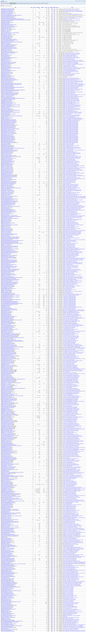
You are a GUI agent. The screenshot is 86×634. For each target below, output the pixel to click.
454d (52, 59)
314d (52, 83)
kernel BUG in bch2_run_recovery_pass (6, 194)
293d (52, 43)
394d (52, 120)
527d (52, 193)
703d (52, 30)
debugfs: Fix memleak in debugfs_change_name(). (70, 54)
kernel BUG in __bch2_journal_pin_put (6, 166)
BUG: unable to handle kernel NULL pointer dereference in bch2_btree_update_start (12, 87)
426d (52, 130)
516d (52, 127)
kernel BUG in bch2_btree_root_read (6, 180)
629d (52, 220)
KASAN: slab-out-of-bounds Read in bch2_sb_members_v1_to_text (10, 104)
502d (52, 169)
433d (52, 119)
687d (52, 38)
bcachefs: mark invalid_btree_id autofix (69, 92)
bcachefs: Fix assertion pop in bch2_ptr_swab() (70, 195)
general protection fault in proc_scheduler (6, 164)
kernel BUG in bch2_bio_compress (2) (6, 178)
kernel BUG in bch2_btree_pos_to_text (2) (6, 170)
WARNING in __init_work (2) (5, 107)
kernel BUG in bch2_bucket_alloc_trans (6, 239)
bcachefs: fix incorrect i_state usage (68, 225)
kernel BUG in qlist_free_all (4, 144)
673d (52, 248)
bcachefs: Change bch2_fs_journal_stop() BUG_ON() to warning (72, 231)
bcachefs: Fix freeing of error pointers (69, 227)
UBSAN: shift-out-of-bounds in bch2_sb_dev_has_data (8, 260)
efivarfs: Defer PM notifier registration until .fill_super (72, 156)
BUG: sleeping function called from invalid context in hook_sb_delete (10, 67)
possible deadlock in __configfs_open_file (6, 10)
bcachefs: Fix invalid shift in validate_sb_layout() (71, 203)
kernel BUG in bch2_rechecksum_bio (6, 165)
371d (52, 135)
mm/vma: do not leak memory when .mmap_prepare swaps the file (72, 14)
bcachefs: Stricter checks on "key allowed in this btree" (71, 153)
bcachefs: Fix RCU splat (66, 238)
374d (52, 145)
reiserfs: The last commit (67, 183)
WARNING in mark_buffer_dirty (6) (5, 177)
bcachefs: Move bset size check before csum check (70, 79)
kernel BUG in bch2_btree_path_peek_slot (6, 25)
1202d (52, 69)
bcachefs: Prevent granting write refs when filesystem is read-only (73, 118)
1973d (52, 19)
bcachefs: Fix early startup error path (69, 154)
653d (52, 230)
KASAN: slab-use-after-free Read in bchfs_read (7, 146)
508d (52, 45)
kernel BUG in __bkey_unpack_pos (5, 188)
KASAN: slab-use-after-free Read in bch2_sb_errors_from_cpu (9, 251)
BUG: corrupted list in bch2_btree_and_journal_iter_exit (8, 176)
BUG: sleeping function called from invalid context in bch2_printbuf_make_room (11, 240)
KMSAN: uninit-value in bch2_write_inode (6, 152)
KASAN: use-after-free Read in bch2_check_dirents (7, 45)
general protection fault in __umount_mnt (6, 12)
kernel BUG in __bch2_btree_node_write (6, 168)
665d (52, 255)
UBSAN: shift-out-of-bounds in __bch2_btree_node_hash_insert (9, 92)
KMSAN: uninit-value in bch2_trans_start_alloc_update (8, 121)
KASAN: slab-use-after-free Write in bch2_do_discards (8, 47)
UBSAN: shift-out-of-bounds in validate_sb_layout (7, 203)
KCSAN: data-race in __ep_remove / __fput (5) (7, 191)
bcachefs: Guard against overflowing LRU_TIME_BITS (70, 254)
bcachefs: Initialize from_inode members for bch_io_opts (71, 152)
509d (52, 154)
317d (52, 117)
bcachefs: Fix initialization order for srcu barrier (71, 255)
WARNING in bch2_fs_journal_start (5, 50)
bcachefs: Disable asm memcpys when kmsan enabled (70, 121)
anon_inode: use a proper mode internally (69, 116)
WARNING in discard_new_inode (5, 225)
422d (52, 27)
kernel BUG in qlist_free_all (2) (5, 71)
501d (52, 144)
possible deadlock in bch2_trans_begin (6, 108)
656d (52, 239)
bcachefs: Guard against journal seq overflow (70, 166)
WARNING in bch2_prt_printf (5, 23)
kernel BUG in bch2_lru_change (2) (5, 219)
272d (52, 61)
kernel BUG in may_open (4, 116)
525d (52, 179)
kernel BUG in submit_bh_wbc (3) (5, 207)
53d (52, 9)
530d (52, 203)
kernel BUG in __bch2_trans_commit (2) (6, 117)
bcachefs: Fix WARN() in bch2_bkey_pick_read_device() (71, 145)
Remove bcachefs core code (67, 72)
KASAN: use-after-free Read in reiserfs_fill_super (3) (8, 183)
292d (52, 82)
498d (52, 160)
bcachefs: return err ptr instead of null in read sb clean (72, 213)
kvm (15, 255)
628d (52, 229)
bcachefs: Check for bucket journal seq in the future (71, 172)
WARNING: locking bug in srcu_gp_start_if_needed (8, 255)
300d (52, 104)
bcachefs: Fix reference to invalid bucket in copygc (71, 99)
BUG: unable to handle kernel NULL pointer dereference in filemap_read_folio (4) (11, 18)
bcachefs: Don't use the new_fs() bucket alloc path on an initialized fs (74, 230)
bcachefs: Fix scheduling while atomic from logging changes (72, 148)
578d (52, 218)
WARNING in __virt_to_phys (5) (5, 227)
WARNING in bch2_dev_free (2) (5, 42)
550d (52, 204)
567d (52, 208)
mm (14, 13)
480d (52, 131)
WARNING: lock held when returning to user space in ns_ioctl (9, 242)
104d (52, 56)
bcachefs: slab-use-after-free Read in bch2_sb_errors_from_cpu (72, 251)
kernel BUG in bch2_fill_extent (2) (5, 33)
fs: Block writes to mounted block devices (69, 69)
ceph (29, 19)
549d (52, 183)
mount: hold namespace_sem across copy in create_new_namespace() (73, 11)
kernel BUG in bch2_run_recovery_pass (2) (6, 147)
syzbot (2, 1)
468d (52, 133)
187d (52, 68)
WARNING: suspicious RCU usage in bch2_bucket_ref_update (9, 238)
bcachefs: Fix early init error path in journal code (71, 253)
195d (52, 67)
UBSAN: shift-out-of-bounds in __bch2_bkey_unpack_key (8, 94)
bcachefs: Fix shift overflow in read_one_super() (70, 250)
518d (52, 21)
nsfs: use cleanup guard (66, 242)
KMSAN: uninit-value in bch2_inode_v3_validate (7, 123)
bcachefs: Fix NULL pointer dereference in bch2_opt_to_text (72, 208)
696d (52, 23)
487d (52, 24)
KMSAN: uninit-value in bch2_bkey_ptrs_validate (7, 139)
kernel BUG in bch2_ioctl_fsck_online (6, 244)
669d (52, 254)
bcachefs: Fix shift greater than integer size (70, 241)
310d (52, 50)
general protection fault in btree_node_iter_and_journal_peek (9, 201)
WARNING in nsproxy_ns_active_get (6, 60)
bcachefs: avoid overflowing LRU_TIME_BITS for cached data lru (72, 219)
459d (52, 128)
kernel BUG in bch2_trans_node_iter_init (6, 189)
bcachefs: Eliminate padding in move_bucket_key (70, 151)
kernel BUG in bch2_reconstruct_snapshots (6, 86)
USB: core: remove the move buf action (68, 74)
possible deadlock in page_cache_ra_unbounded (7, 182)
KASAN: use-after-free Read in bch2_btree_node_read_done (9, 79)
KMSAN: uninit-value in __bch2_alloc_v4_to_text (7, 34)
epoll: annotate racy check (67, 191)
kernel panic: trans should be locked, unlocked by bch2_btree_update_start (10, 84)
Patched (54, 7)
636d (52, 238)
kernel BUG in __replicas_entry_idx (5, 232)
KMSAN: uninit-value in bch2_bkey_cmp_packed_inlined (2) (9, 142)
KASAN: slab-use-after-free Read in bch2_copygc (7, 99)
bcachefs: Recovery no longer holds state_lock (70, 135)
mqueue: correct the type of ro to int (68, 58)
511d (52, 158)
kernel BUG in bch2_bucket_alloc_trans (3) (6, 171)
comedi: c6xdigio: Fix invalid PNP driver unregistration (71, 57)
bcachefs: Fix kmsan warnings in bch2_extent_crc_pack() (71, 120)
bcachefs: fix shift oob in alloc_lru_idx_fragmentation (71, 202)
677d (52, 256)
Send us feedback (45, 3)
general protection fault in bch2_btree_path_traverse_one (8, 175)
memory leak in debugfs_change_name (6, 54)
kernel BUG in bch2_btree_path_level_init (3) (7, 80)
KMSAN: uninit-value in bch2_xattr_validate (7, 131)
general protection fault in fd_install (5, 58)
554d (52, 201)
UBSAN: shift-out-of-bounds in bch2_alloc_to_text (7, 202)
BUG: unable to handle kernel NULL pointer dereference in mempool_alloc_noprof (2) (12, 98)
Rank (31, 7)
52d (52, 11)
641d (52, 206)
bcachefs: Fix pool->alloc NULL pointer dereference (71, 87)
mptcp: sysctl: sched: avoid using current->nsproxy (71, 164)
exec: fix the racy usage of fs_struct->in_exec (70, 155)
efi (20, 156)
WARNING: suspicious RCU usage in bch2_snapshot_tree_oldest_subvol (10, 216)
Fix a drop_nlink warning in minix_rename (69, 55)
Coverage (37, 3)
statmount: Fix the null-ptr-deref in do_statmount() (71, 9)
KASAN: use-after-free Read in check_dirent (7, 46)
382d (52, 155)
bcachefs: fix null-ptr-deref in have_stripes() (70, 200)
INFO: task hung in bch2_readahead (5, 38)
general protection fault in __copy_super (6, 217)
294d (52, 34)
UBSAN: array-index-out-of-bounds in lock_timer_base (8, 248)
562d (52, 205)
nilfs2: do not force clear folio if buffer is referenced (71, 177)
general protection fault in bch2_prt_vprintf (6, 22)
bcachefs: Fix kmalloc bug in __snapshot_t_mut (70, 256)
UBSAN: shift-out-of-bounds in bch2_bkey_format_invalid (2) (9, 241)
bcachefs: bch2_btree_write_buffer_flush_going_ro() (71, 184)
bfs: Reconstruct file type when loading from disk (70, 61)
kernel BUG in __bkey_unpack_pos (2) (6, 96)
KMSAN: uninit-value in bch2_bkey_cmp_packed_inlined (8, 215)
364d (52, 118)
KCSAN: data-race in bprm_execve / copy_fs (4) (7, 155)
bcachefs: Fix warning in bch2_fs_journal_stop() (70, 220)
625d (52, 243)
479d (52, 129)
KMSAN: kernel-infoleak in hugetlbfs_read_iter (7, 62)
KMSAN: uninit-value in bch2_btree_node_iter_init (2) (8, 122)
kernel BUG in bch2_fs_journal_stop (5, 231)
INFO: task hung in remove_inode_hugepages (7, 13)
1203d (52, 182)
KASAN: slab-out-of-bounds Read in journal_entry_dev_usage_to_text (10, 187)
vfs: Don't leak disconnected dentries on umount (70, 70)
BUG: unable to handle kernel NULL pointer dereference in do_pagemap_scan (11, 115)
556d (52, 184)
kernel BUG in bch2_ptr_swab (5, 195)
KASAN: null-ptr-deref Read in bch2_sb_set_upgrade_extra (8, 200)
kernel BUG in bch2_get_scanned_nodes (6, 159)
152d (52, 60)
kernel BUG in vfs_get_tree (4, 214)
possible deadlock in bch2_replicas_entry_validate (7, 204)
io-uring (13, 8)
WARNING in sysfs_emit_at (4, 74)
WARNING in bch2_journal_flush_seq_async (7, 163)
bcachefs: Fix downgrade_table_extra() (68, 110)
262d (52, 48)
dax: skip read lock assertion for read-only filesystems (71, 68)
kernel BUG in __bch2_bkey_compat (6, 81)
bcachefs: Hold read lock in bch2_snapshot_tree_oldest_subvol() (72, 216)
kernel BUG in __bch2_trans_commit (6, 157)
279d (52, 15)
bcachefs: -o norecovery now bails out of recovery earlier (72, 157)
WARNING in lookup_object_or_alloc (6, 103)
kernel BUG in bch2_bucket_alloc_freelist (6, 230)
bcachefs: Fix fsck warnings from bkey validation (70, 212)
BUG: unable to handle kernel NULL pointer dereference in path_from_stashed (11, 243)
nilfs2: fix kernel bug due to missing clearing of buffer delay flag (73, 207)
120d (52, 54)
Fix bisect (42, 7)
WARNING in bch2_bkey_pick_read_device (6, 145)
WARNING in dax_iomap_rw (5, 68)
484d (52, 141)
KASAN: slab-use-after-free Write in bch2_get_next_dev (8, 48)
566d (52, 163)
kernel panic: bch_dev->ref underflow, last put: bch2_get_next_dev (9, 237)
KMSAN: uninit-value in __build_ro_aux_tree (7, 129)
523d (52, 188)
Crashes (30, 3)
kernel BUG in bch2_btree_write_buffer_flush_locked (8, 179)
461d (52, 92)
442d (52, 108)
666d (52, 241)
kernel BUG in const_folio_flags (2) (5, 167)
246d (52, 32)
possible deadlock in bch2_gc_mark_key (6, 228)
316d (52, 106)
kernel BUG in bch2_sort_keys (5, 226)
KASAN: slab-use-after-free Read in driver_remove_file (8, 57)
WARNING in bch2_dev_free (5, 118)
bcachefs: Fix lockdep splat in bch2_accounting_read (71, 204)
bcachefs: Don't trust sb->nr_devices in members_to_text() (72, 104)
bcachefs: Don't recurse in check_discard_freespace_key (71, 158)
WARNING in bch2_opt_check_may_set (6, 135)
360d (52, 143)
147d (52, 62)
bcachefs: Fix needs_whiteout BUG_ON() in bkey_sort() (71, 226)
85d (52, 14)
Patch (72, 7)
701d (52, 226)
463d (52, 153)
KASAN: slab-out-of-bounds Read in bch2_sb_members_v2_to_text (10, 106)
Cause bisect (38, 7)
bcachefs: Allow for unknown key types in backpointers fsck (72, 194)
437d (52, 147)
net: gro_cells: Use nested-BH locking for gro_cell (71, 71)
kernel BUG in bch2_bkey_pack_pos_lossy (6, 193)
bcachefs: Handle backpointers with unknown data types (71, 147)
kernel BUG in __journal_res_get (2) (5, 154)
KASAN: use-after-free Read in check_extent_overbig (8, 24)
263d (52, 42)
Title (15, 7)
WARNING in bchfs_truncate (5, 31)
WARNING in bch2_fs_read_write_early (6, 249)
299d (52, 93)
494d (52, 22)
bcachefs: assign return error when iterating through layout (72, 217)
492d (52, 139)
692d (52, 237)
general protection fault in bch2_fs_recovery (6, 213)
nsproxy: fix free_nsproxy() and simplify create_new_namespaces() (73, 60)
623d (52, 240)
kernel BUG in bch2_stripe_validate (5, 153)
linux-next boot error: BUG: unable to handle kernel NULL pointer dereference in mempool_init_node (14, 19)
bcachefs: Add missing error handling (68, 143)
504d (52, 123)
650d (52, 251)
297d (52, 81)
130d (52, 63)
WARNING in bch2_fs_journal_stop (5, 220)
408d (52, 156)
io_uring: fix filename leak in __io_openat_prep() (70, 56)
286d (52, 36)
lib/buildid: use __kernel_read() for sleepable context (71, 18)
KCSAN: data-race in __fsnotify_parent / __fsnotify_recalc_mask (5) (10, 206)
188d (52, 70)
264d (52, 49)
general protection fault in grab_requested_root (7, 9)
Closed (57, 7)
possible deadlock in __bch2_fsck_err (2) (6, 105)
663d (52, 253)
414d (52, 86)
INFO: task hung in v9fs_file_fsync (5, 73)
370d (52, 148)
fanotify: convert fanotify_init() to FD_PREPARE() (70, 63)
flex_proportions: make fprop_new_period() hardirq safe (71, 20)
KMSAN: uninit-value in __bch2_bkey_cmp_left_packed (8, 133)
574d (52, 213)
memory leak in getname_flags (5, 56)
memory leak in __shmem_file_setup (5, 14)
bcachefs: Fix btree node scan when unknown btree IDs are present (73, 170)
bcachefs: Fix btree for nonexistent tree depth (70, 82)
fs (11, 8)
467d (52, 96)
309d (52, 85)
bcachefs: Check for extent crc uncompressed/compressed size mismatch (73, 165)
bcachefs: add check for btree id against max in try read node (72, 205)
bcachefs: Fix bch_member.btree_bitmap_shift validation (71, 192)
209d (52, 74)
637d (52, 13)
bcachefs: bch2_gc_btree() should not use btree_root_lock (71, 228)
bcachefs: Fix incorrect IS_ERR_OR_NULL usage (70, 214)
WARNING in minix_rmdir (4, 59)
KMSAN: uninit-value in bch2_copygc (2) (6, 151)
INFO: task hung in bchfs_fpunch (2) (5, 36)
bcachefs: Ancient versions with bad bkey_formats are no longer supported (74, 196)
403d (52, 35)
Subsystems (8, 3)
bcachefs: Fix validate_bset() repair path (69, 188)
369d (52, 116)
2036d (52, 8)
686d (52, 232)
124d (52, 58)
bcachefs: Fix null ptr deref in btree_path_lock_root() (71, 175)
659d (52, 250)
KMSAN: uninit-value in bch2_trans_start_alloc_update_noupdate (9, 128)
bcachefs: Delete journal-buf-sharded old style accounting (72, 232)
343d (52, 110)
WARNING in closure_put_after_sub (5, 49)
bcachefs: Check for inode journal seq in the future (71, 163)
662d (52, 249)
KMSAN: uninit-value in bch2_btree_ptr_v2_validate (8, 130)
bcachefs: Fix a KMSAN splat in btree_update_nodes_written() (72, 119)
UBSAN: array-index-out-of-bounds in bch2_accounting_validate (9, 32)
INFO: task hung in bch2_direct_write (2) (6, 72)
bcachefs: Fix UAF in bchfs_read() (68, 146)
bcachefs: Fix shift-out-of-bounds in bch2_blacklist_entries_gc (72, 252)
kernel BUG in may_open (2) (4, 61)
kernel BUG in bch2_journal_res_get (5, 253)
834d (52, 115)
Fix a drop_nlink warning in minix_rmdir (69, 59)
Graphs (34, 3)
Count (46, 7)
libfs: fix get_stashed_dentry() (68, 218)
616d (52, 187)
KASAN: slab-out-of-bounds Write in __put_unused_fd (8, 181)
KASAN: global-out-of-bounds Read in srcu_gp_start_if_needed (9, 236)
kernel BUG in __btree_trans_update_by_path (7, 95)
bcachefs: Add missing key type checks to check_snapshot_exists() (73, 86)
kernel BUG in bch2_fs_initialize (5, 143)
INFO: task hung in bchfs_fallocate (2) (6, 37)
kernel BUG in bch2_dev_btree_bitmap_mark (7, 192)
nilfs (10, 207)
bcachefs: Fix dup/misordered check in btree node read (71, 168)
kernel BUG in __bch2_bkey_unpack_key (6, 91)
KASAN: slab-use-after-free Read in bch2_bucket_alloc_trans (9, 93)
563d (52, 191)
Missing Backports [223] (25, 3)
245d (52, 51)
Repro (35, 7)
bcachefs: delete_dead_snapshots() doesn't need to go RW (71, 249)
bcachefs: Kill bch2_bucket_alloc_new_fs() (69, 171)
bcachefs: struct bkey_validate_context (69, 159)
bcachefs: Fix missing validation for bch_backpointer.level (72, 189)
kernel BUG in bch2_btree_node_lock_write (6, 169)
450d (52, 140)
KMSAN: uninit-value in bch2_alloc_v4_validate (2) (8, 132)
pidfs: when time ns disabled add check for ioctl (70, 243)
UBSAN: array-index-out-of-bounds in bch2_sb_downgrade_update (9, 110)
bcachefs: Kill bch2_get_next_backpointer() (69, 160)
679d (52, 228)
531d (52, 190)
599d (52, 219)
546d (52, 212)
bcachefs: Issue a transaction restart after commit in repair (72, 169)
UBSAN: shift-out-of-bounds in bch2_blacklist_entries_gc (8, 252)
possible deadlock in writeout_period (5, 20)
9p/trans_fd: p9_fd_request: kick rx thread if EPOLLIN (71, 73)
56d (52, 20)
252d (52, 57)
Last (48, 7)
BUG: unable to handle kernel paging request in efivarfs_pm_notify (9, 156)
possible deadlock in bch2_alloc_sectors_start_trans (7, 158)
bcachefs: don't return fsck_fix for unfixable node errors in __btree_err (74, 94)
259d (52, 47)
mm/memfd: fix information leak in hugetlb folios (70, 62)
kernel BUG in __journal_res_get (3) (5, 43)
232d (52, 73)
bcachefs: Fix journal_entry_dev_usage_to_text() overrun (71, 187)
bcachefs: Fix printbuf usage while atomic (69, 240)
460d (52, 37)
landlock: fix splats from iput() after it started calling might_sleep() (74, 67)
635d (52, 172)
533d (52, 157)
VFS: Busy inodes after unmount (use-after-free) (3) (7, 70)
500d (52, 55)
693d (52, 111)
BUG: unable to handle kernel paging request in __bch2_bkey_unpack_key (10, 83)
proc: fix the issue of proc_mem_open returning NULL (71, 115)
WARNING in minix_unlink (4, 55)
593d (52, 214)
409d (52, 46)
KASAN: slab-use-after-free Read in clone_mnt (7, 11)
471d (52, 10)
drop (11, 5)
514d (52, 165)
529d (52, 175)
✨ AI (41, 3)
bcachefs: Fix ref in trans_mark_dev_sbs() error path (71, 237)
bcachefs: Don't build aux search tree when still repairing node (73, 80)
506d (52, 18)
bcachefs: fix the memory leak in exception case (70, 111)
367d (52, 146)
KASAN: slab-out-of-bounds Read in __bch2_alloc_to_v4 (8, 44)
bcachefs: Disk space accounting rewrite (69, 229)
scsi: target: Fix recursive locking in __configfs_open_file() (72, 10)
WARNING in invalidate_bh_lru (5, 69)
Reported (51, 7)
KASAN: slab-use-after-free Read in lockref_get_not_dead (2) (9, 218)
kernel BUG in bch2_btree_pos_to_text (6, 205)
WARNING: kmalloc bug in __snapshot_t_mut (7, 256)
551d (52, 168)
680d (52, 236)
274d (52, 44)
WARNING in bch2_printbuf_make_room (6, 111)
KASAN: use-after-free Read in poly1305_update (7, 97)
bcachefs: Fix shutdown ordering (68, 236)
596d (52, 224)
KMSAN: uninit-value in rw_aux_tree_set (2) (7, 134)
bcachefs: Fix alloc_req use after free (69, 93)
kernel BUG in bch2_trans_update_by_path (6, 82)
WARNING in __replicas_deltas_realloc (6, 229)
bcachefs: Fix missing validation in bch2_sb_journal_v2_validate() (73, 224)
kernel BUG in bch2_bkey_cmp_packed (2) (6, 85)
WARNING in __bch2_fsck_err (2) (5, 212)
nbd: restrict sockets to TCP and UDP (68, 75)
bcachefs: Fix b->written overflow (68, 144)
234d (52, 72)
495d (52, 142)
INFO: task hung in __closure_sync (5, 30)
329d (52, 105)
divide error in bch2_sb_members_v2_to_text (7, 109)
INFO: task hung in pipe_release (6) (5, 35)
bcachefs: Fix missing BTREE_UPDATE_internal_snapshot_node (72, 117)
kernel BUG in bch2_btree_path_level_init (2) (7, 190)
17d (52, 12)
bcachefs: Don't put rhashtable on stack (69, 103)
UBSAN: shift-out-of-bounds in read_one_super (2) (7, 250)
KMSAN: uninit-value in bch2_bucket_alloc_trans (7, 141)
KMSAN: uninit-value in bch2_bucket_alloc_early (7, 127)
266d (52, 33)
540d (52, 207)
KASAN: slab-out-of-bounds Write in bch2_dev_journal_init (9, 224)
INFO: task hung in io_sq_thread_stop (6, 8)
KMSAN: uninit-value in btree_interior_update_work (8, 119)
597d (52, 227)
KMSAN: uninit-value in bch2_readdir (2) (6, 140)
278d (52, 95)
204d (52, 71)
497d (52, 79)
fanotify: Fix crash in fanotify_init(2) (69, 181)
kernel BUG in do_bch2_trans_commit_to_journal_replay (8, 26)
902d (52, 177)
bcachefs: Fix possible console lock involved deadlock (71, 105)
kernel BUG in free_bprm (4, 21)
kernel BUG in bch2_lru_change (5, 254)
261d (52, 26)
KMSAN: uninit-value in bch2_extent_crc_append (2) (8, 120)
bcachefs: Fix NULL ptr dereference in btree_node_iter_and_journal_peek (74, 201)
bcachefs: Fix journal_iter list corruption (69, 176)
